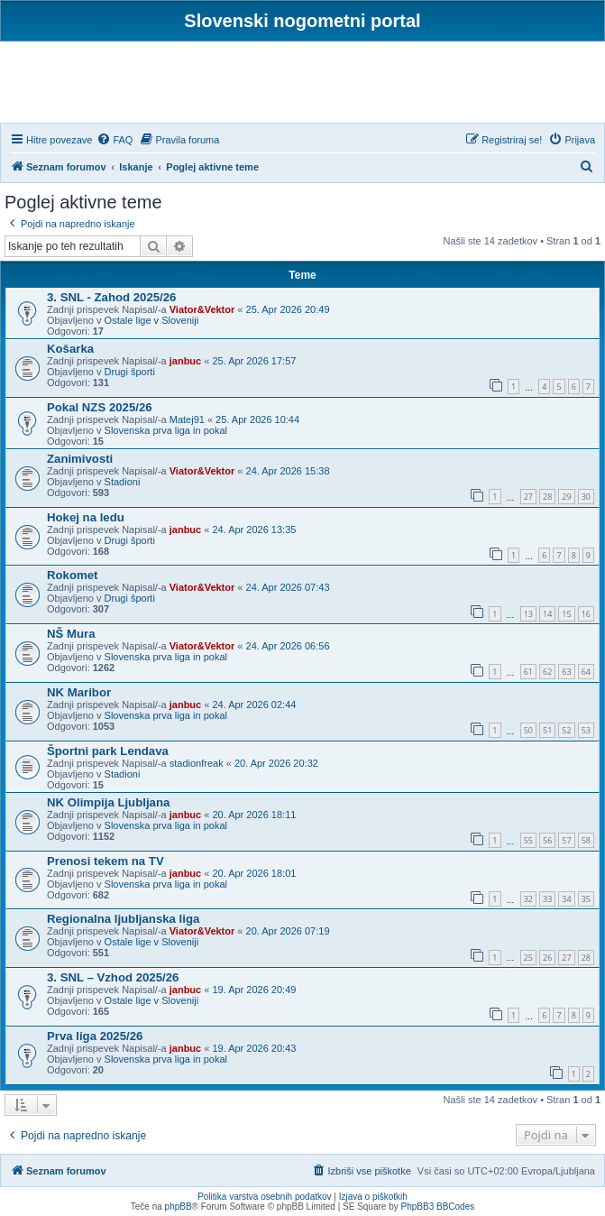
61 (528, 671)
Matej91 (187, 419)
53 (586, 730)
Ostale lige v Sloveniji (152, 320)
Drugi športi (130, 371)
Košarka (70, 348)
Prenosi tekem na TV (105, 861)
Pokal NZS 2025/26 (99, 407)
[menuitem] (114, 140)
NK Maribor (79, 692)
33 (547, 899)
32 (528, 899)
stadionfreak (197, 763)
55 (528, 840)
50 (528, 730)
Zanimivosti (80, 458)
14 (547, 614)
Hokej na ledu (85, 517)
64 (586, 671)
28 (547, 496)
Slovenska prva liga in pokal (166, 430)
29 (566, 496)
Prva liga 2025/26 (94, 1036)
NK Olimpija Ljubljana (108, 802)
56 (547, 840)
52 (566, 730)
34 (566, 899)
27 (528, 496)
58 (586, 840)
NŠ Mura (71, 633)
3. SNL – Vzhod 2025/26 (113, 977)
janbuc (185, 360)
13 (528, 614)
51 (547, 730)
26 (547, 957)
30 (586, 496)
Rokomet (72, 575)
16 (586, 614)
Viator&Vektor (202, 309)
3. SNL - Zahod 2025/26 (111, 297)
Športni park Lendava (108, 751)
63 (566, 671)
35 (586, 899)
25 (528, 957)
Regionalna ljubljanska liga (123, 919)
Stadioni (123, 481)
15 (566, 614)
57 (566, 840)
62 (547, 671)
